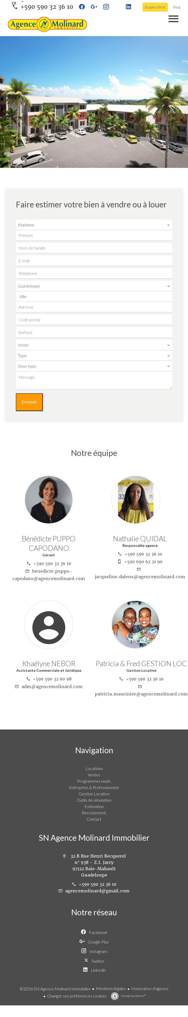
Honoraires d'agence (150, 988)
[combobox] (94, 225)
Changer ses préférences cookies (77, 995)
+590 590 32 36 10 (47, 7)
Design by (133, 996)
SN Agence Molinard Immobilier (94, 837)
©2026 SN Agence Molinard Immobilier (55, 988)
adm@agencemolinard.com (52, 686)
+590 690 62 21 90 (143, 562)
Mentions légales (111, 988)
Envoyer (29, 402)
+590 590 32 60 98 (52, 679)
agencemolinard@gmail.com (97, 891)
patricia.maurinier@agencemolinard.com (141, 694)
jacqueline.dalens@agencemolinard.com (140, 577)
